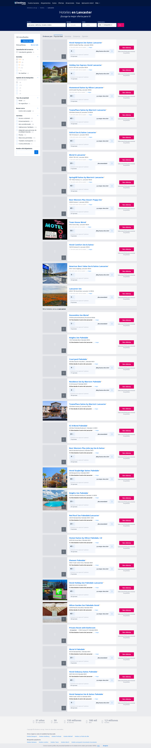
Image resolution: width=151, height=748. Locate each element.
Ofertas (61, 3)
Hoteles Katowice (32, 742)
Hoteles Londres (43, 742)
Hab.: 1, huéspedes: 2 (105, 25)
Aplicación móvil (88, 3)
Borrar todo (34, 45)
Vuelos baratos (33, 3)
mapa (90, 47)
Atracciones (70, 3)
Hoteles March (65, 742)
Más (97, 3)
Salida (83, 22)
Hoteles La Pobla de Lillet (82, 736)
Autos (54, 3)
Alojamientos (46, 3)
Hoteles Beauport (32, 736)
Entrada (69, 22)
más (98, 746)
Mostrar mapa (27, 41)
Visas (78, 3)
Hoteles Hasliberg (44, 736)
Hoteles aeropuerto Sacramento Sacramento (84, 742)
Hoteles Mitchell (68, 736)
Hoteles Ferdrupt (56, 736)
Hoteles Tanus (55, 742)
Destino (29, 22)
